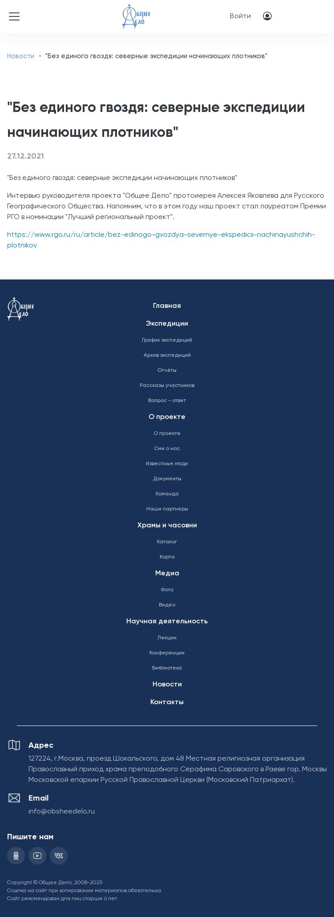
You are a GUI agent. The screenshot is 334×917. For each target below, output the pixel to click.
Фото (167, 590)
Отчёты (167, 370)
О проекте (167, 417)
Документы (167, 479)
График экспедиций (167, 340)
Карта (167, 557)
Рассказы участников (167, 385)
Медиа (167, 573)
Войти (240, 16)
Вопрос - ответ (167, 400)
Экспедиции (167, 323)
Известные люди (167, 463)
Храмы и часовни (167, 525)
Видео (167, 605)
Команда (167, 494)
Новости (20, 56)
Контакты (167, 702)
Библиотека (167, 668)
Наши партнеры (167, 509)
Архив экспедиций (167, 355)
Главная (167, 306)
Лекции (167, 638)
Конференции (167, 653)
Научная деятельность (167, 621)
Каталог (167, 542)
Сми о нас (167, 448)
